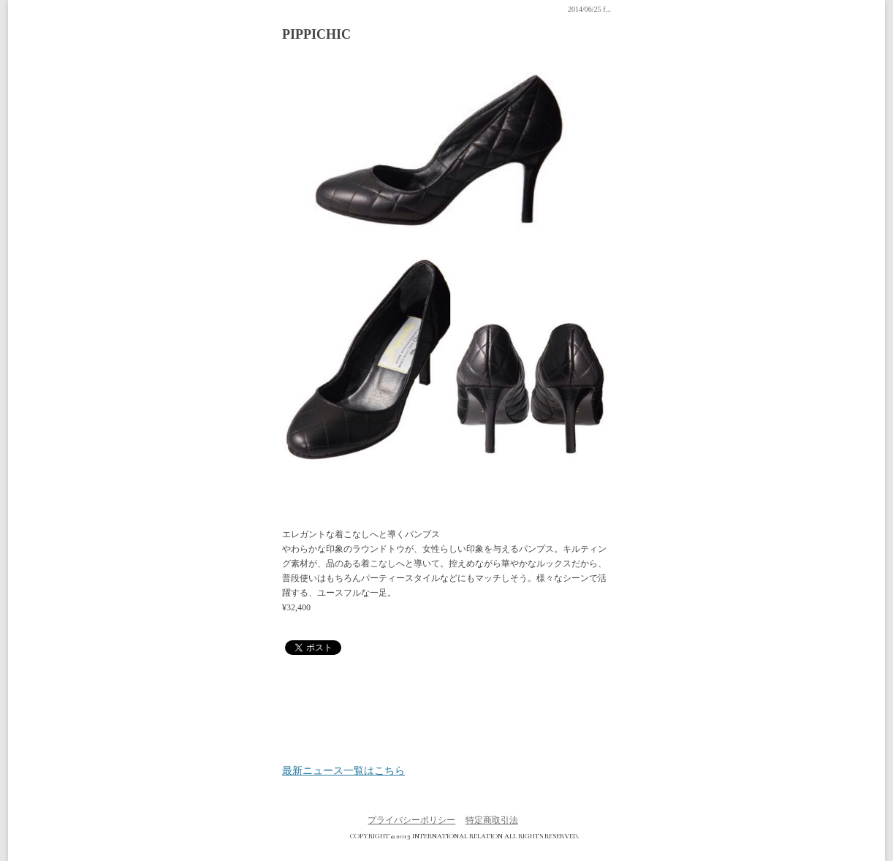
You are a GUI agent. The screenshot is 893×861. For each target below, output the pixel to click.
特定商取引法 (492, 820)
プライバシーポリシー (411, 820)
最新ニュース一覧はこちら (343, 771)
